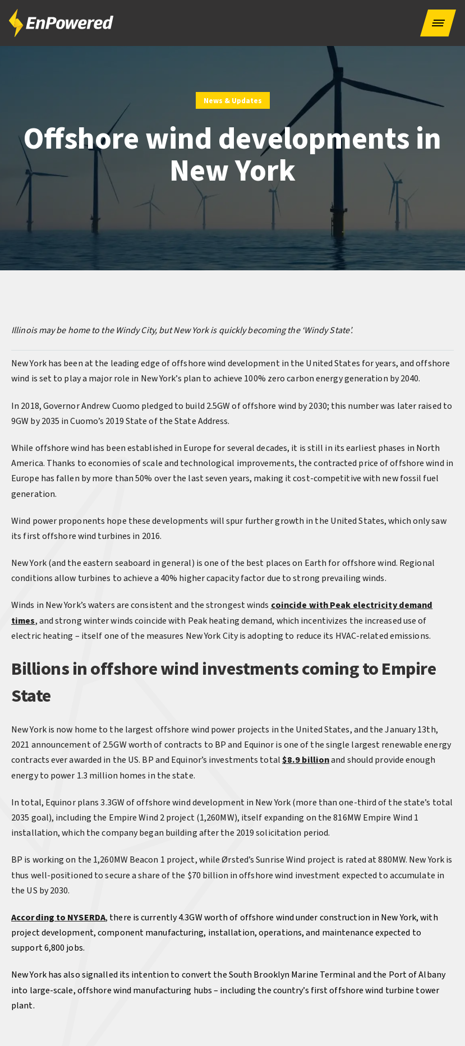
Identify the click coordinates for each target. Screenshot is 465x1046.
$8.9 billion (305, 760)
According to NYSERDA (58, 917)
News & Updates (233, 101)
